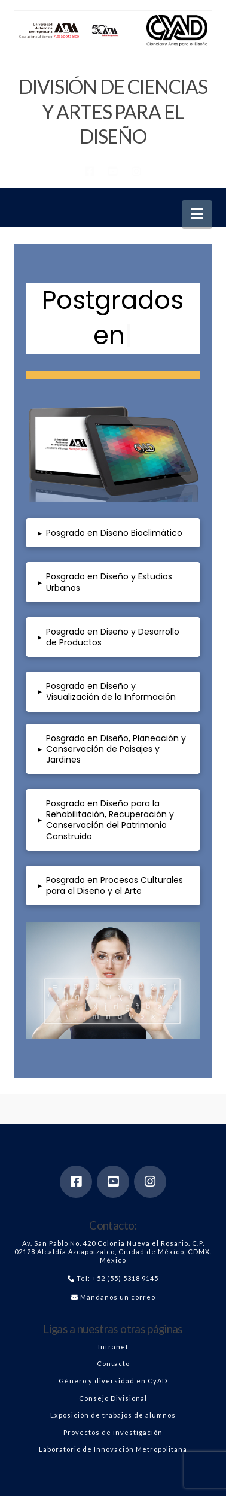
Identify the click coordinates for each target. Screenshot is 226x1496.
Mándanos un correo (117, 1297)
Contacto (113, 1363)
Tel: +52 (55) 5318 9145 (117, 1278)
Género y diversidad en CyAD (113, 1381)
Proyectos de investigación (113, 1432)
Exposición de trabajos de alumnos (113, 1415)
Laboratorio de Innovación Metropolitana (113, 1449)
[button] (197, 213)
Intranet (113, 1347)
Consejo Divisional (113, 1398)
